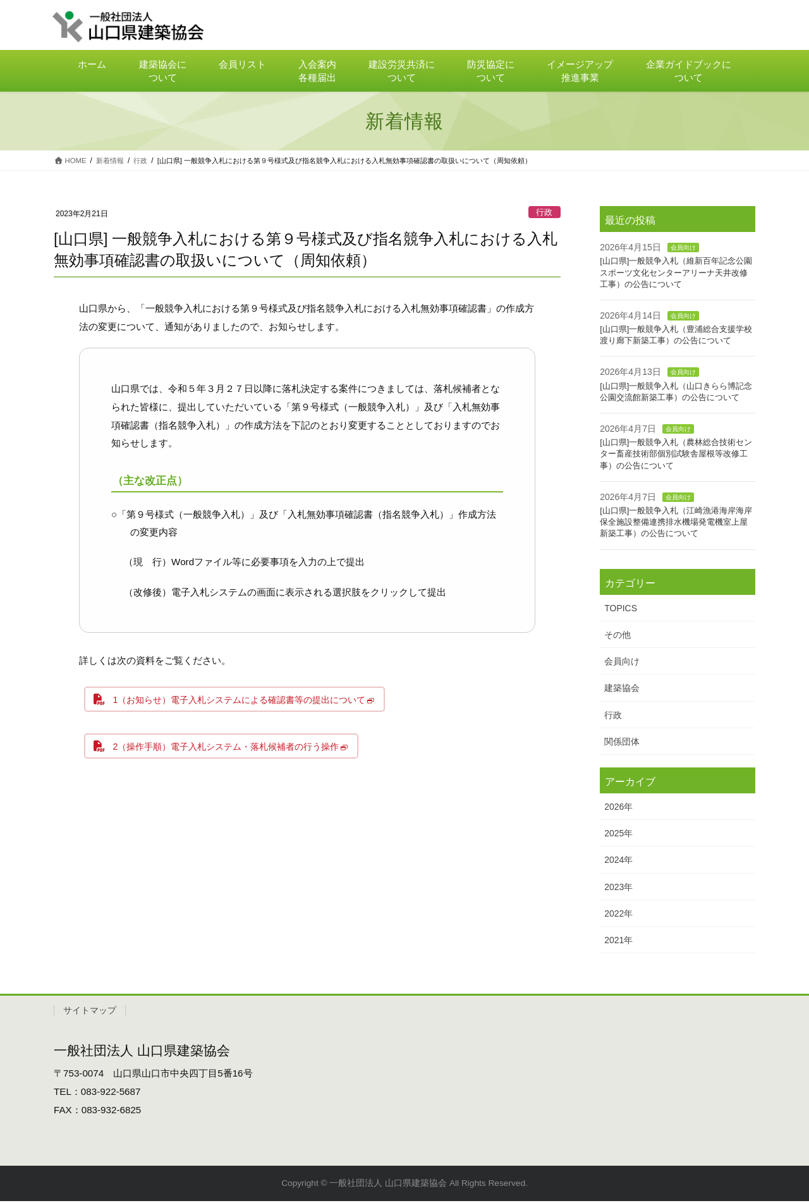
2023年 (618, 888)
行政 (544, 214)
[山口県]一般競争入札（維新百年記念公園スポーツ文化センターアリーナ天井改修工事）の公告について (676, 274)
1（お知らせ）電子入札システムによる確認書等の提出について (249, 703)
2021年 (618, 942)
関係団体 (622, 743)
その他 (617, 637)
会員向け (683, 249)
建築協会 (622, 690)
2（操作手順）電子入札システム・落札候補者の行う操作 (234, 753)
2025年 (618, 835)
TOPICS (620, 610)
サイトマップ (89, 1012)
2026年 (618, 808)
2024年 (618, 862)
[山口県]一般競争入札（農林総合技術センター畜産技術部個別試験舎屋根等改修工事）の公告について (676, 455)
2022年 (618, 915)
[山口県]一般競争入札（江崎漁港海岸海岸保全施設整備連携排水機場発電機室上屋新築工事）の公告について (676, 524)
